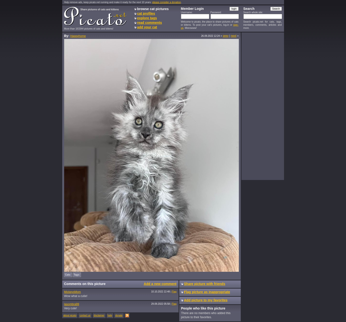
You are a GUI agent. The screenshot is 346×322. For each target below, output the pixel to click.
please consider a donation (166, 2)
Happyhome (78, 36)
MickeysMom (72, 292)
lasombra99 (71, 304)
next (233, 35)
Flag (174, 291)
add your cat (147, 27)
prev (226, 35)
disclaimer (99, 315)
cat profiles (146, 13)
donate (119, 315)
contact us (85, 315)
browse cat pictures (153, 9)
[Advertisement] (262, 106)
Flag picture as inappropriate (207, 292)
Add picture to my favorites (206, 300)
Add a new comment (160, 284)
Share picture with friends (204, 284)
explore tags (147, 18)
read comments (149, 23)
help (110, 315)
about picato (70, 315)
